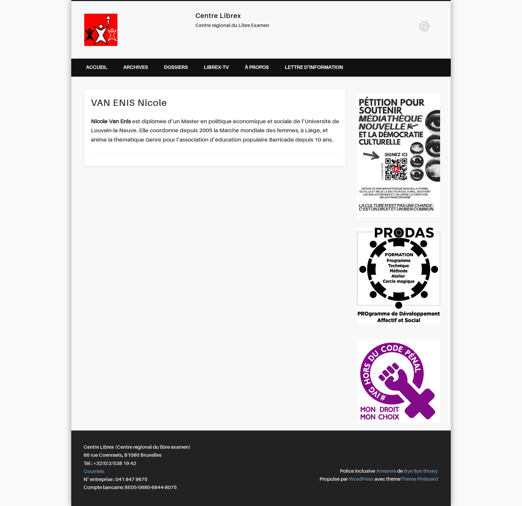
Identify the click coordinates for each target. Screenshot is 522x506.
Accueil (96, 67)
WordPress (361, 479)
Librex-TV (216, 67)
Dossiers (176, 67)
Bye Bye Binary (421, 471)
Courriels (94, 471)
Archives (135, 67)
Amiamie (386, 471)
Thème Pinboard (419, 479)
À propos (257, 67)
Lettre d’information (314, 67)
